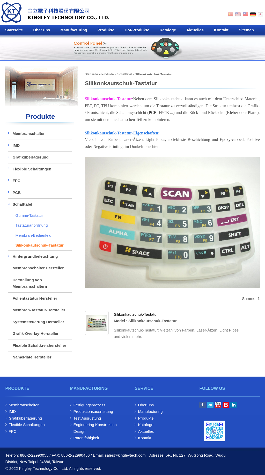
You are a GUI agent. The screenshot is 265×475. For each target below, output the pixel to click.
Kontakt (221, 30)
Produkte (106, 30)
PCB (153, 112)
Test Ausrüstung (87, 418)
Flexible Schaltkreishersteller (39, 345)
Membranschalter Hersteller (38, 268)
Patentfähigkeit (86, 438)
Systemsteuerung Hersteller (38, 322)
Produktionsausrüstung (93, 411)
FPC (16, 180)
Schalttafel (124, 74)
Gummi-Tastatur (29, 215)
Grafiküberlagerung (30, 157)
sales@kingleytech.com (125, 455)
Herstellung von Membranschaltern (29, 283)
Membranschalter (28, 133)
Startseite (14, 30)
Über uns (41, 30)
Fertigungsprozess (89, 405)
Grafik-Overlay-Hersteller (35, 333)
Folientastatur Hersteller (34, 298)
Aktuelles (195, 30)
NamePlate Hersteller (31, 357)
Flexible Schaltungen (31, 169)
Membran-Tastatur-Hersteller (38, 310)
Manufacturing (73, 30)
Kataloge (168, 30)
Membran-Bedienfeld (33, 235)
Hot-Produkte (137, 30)
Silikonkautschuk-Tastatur (136, 314)
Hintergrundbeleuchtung (35, 256)
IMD (16, 145)
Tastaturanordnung (31, 225)
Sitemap (246, 30)
